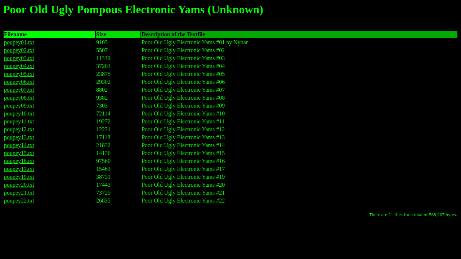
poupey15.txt (19, 153)
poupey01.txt (19, 42)
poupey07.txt (19, 90)
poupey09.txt (19, 106)
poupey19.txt (19, 177)
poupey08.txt (19, 98)
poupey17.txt (19, 169)
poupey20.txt (19, 185)
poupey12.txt (19, 129)
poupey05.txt (19, 74)
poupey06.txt (19, 82)
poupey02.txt (19, 50)
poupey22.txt (19, 200)
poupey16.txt (19, 161)
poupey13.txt (19, 137)
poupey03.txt (19, 58)
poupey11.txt (19, 121)
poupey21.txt (19, 193)
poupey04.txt (19, 66)
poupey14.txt (19, 145)
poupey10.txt (19, 113)
